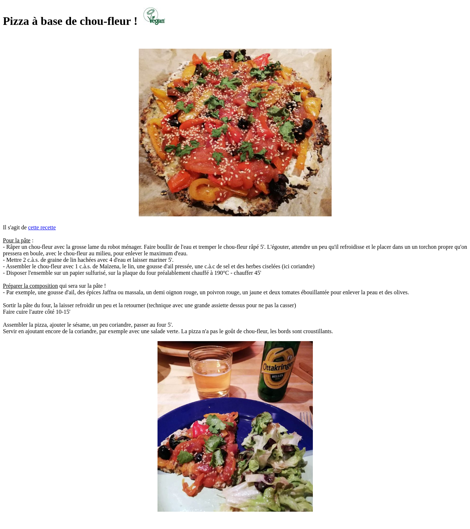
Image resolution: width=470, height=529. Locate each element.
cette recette (42, 227)
